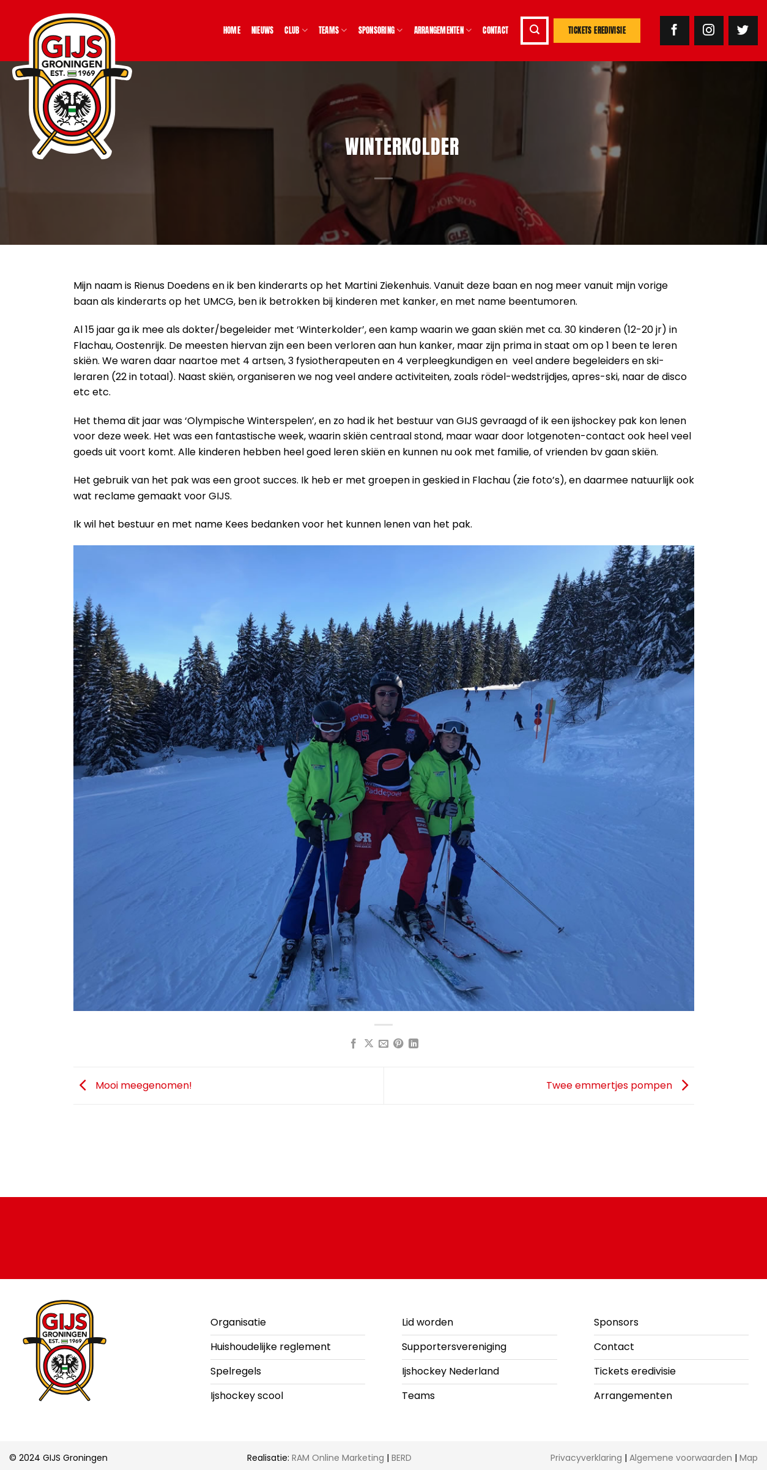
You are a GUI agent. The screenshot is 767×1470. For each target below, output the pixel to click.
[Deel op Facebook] (353, 1044)
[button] (535, 31)
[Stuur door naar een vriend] (383, 1044)
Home (231, 30)
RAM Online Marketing (338, 1458)
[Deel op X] (368, 1044)
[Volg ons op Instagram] (709, 30)
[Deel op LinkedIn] (413, 1044)
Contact (495, 30)
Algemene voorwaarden (680, 1458)
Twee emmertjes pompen (620, 1085)
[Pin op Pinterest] (398, 1044)
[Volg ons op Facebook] (674, 30)
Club (295, 30)
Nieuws (262, 30)
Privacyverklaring (586, 1458)
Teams (333, 30)
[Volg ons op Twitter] (743, 30)
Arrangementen (443, 30)
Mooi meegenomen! (132, 1085)
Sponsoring (380, 30)
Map (748, 1458)
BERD (401, 1458)
